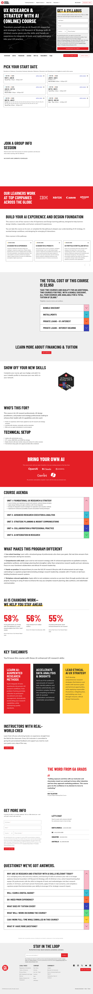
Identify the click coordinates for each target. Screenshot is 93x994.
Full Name (61, 20)
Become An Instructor (53, 970)
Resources (56, 2)
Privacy (89, 988)
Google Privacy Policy (28, 843)
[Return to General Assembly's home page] (5, 970)
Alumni (49, 968)
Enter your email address (32, 955)
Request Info (87, 2)
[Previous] (84, 265)
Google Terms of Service (68, 45)
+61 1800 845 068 (64, 841)
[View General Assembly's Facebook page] (74, 966)
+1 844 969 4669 (67, 828)
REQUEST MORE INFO (70, 55)
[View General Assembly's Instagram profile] (78, 966)
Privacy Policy (17, 840)
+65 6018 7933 (63, 837)
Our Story (36, 968)
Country (60, 31)
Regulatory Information (25, 968)
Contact (35, 974)
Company (36, 965)
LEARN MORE (9, 748)
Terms (86, 988)
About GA (48, 2)
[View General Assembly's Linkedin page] (90, 966)
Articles (35, 970)
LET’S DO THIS (9, 849)
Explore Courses (40, 2)
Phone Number (72, 31)
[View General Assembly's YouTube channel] (86, 966)
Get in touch (85, 969)
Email (60, 26)
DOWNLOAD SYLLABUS (73, 48)
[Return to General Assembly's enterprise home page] (5, 2)
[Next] (89, 265)
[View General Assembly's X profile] (82, 966)
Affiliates (36, 980)
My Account (78, 2)
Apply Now (84, 55)
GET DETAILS (46, 352)
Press (35, 978)
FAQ (35, 976)
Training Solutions (29, 2)
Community (51, 965)
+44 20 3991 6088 (58, 832)
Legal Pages (23, 965)
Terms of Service (66, 40)
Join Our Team (37, 972)
